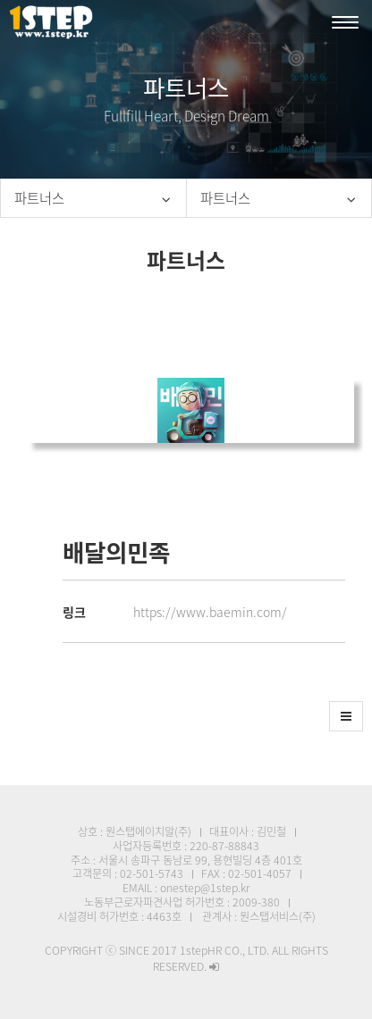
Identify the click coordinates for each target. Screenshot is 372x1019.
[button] (346, 716)
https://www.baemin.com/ (210, 612)
